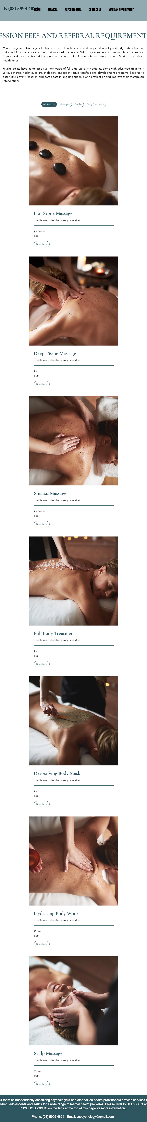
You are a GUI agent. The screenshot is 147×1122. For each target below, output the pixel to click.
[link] (74, 213)
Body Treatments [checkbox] (95, 104)
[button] (42, 244)
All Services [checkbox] (49, 104)
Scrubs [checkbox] (78, 104)
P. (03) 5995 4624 (21, 8)
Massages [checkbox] (65, 104)
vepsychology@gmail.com (95, 1117)
